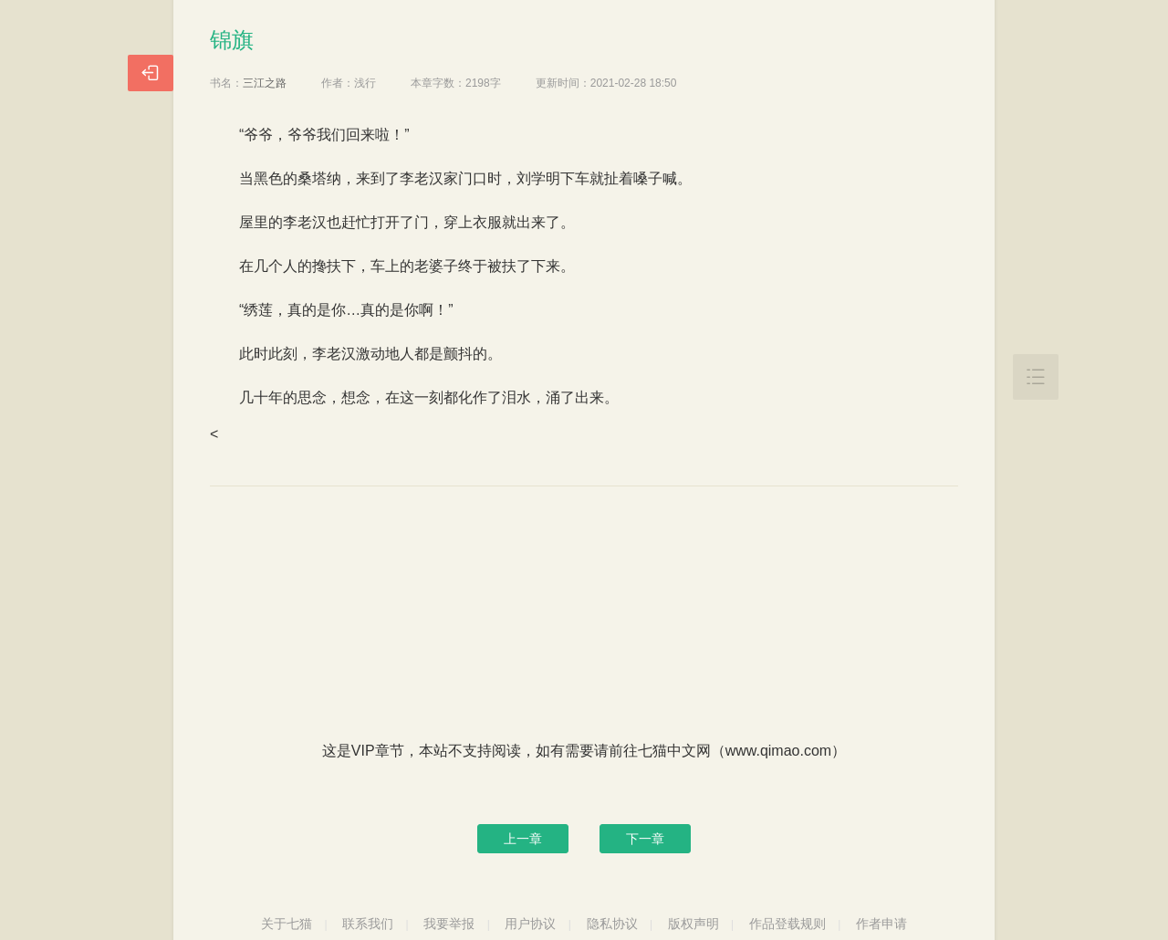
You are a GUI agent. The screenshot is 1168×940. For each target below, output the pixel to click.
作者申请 (881, 923)
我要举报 (448, 923)
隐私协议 (612, 923)
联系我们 (367, 923)
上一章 (523, 838)
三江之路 (265, 83)
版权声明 (693, 923)
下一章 (645, 838)
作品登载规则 (787, 923)
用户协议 (530, 923)
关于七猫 (286, 923)
